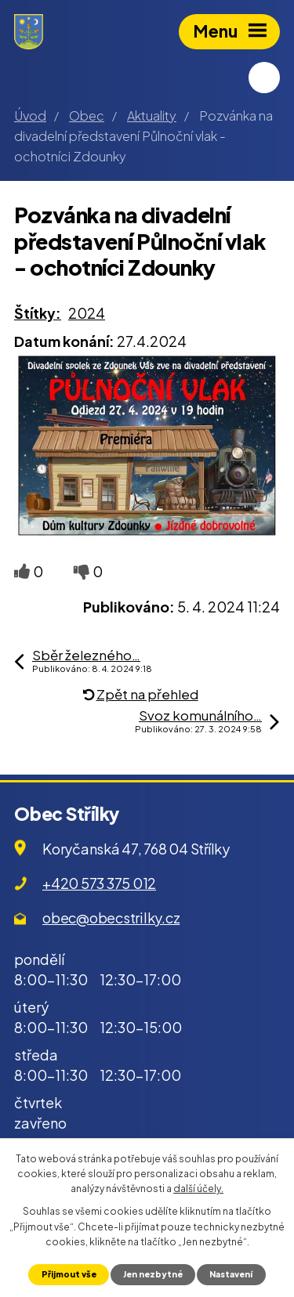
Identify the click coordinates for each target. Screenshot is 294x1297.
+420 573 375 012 (99, 883)
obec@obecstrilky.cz (111, 918)
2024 (86, 313)
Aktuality (151, 115)
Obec (86, 115)
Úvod (30, 115)
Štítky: (37, 313)
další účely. (198, 1188)
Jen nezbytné (153, 1274)
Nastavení (230, 1274)
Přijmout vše (69, 1274)
